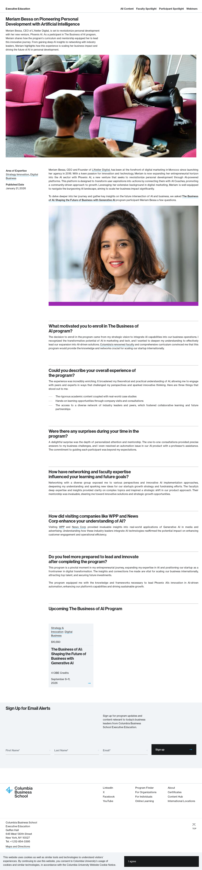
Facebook (109, 796)
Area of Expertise (16, 170)
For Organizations (145, 792)
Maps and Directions (18, 846)
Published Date (15, 184)
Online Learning (144, 801)
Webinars (192, 8)
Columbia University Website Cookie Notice (91, 865)
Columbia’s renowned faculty (117, 344)
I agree (132, 862)
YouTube (108, 801)
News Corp (79, 527)
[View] (89, 683)
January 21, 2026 (16, 188)
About (171, 787)
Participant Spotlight (171, 8)
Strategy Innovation (17, 174)
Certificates (174, 792)
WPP (62, 527)
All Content (127, 8)
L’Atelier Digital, (101, 169)
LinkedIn (108, 787)
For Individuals (143, 796)
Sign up (173, 749)
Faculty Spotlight (146, 8)
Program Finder (144, 787)
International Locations (181, 801)
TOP (194, 826)
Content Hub (175, 796)
